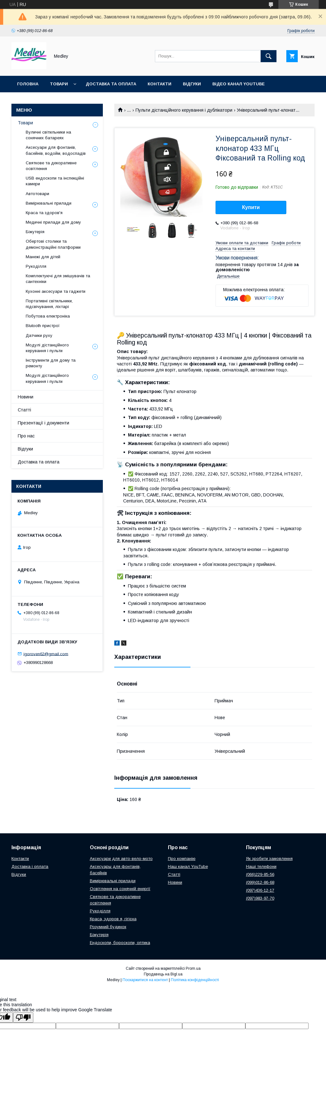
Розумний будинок (108, 926)
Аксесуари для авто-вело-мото (121, 858)
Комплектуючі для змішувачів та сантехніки (58, 278)
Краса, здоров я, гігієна (113, 918)
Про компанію (182, 858)
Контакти (159, 84)
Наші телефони (261, 866)
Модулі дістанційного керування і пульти (47, 348)
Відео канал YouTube (238, 84)
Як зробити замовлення (269, 858)
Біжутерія (35, 231)
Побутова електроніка (48, 316)
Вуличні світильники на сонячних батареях (48, 135)
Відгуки (192, 84)
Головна (27, 84)
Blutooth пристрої (43, 325)
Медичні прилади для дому (53, 222)
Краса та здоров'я (44, 212)
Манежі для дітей (43, 256)
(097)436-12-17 (260, 890)
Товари (59, 84)
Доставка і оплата (29, 866)
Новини (25, 396)
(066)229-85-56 (260, 874)
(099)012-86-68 (260, 882)
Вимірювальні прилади (48, 203)
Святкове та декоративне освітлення (51, 166)
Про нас (26, 435)
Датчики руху (39, 335)
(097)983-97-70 (260, 898)
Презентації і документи (43, 422)
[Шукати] (268, 56)
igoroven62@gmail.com (45, 653)
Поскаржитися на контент (145, 980)
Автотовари (37, 193)
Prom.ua (193, 968)
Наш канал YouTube (188, 866)
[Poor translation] (23, 1017)
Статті (24, 409)
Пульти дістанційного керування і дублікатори (184, 110)
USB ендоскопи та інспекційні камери (55, 181)
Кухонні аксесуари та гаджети (55, 291)
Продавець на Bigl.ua (163, 974)
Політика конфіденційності (195, 980)
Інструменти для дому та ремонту (51, 363)
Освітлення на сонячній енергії (120, 888)
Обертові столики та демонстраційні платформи (53, 244)
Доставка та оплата (111, 84)
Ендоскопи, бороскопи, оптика (120, 942)
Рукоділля (36, 266)
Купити (251, 207)
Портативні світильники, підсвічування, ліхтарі (49, 304)
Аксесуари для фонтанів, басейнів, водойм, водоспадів (56, 150)
